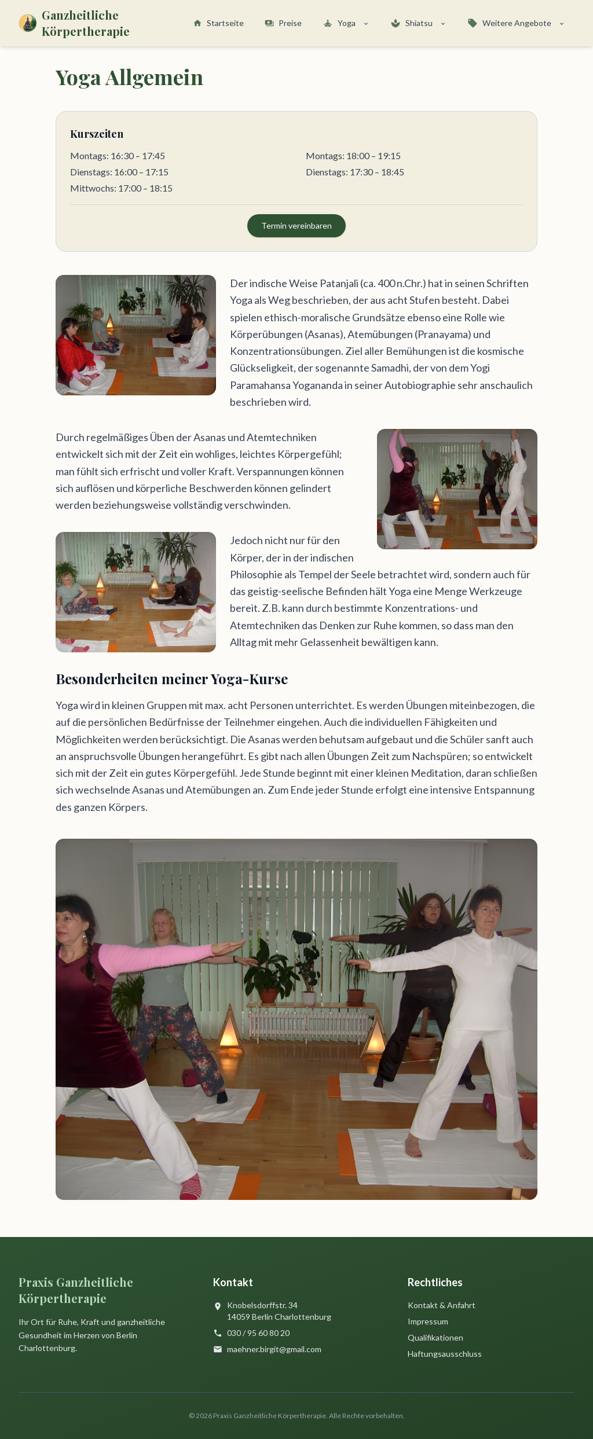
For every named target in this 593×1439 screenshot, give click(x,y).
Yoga (346, 23)
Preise (283, 23)
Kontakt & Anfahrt (441, 1305)
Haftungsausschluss (445, 1354)
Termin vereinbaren (296, 225)
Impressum (428, 1321)
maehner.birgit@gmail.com (274, 1349)
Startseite (218, 23)
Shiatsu (418, 23)
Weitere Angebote (516, 23)
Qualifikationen (435, 1337)
